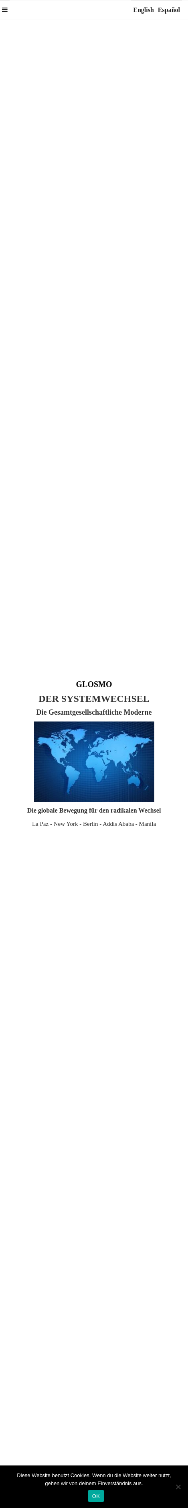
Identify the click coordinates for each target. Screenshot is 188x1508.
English (143, 9)
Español (169, 9)
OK (96, 1496)
